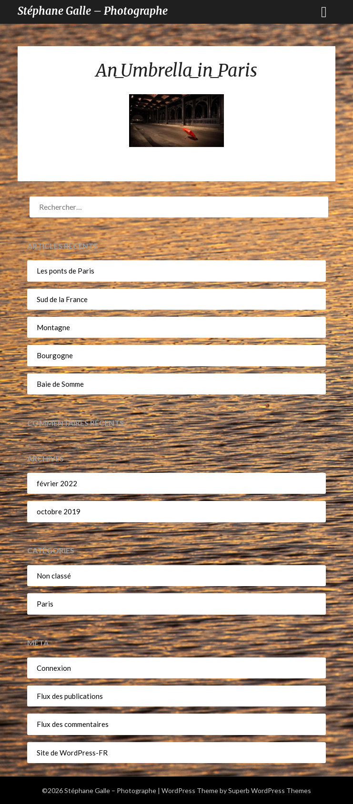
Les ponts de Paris (65, 270)
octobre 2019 (59, 511)
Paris (45, 603)
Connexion (54, 668)
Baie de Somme (60, 384)
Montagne (53, 327)
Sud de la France (62, 299)
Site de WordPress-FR (72, 752)
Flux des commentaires (73, 724)
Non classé (54, 575)
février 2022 (57, 483)
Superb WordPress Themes (269, 790)
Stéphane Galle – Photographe (93, 11)
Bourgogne (55, 355)
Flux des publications (70, 696)
